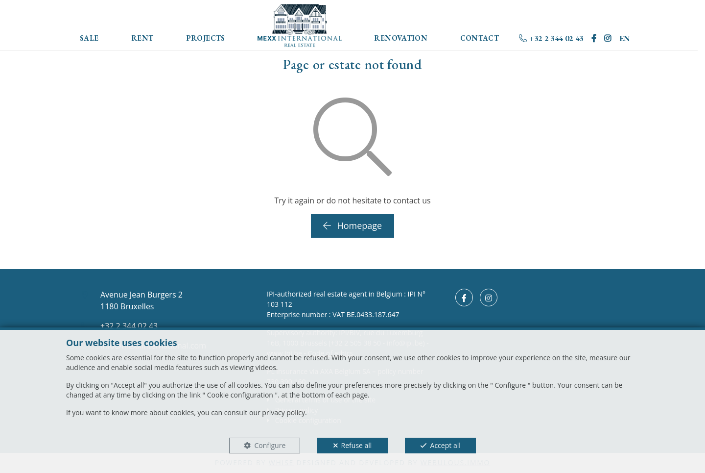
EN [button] (625, 38)
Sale (89, 38)
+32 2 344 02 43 (551, 38)
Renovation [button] (400, 38)
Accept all (445, 445)
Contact (479, 38)
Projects (205, 38)
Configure (269, 445)
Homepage (352, 225)
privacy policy (283, 412)
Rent (142, 38)
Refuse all (356, 445)
